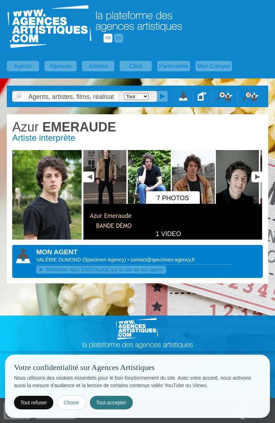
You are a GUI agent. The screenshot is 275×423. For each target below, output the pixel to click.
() (104, 260)
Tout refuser (33, 402)
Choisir (71, 402)
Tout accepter (111, 402)
